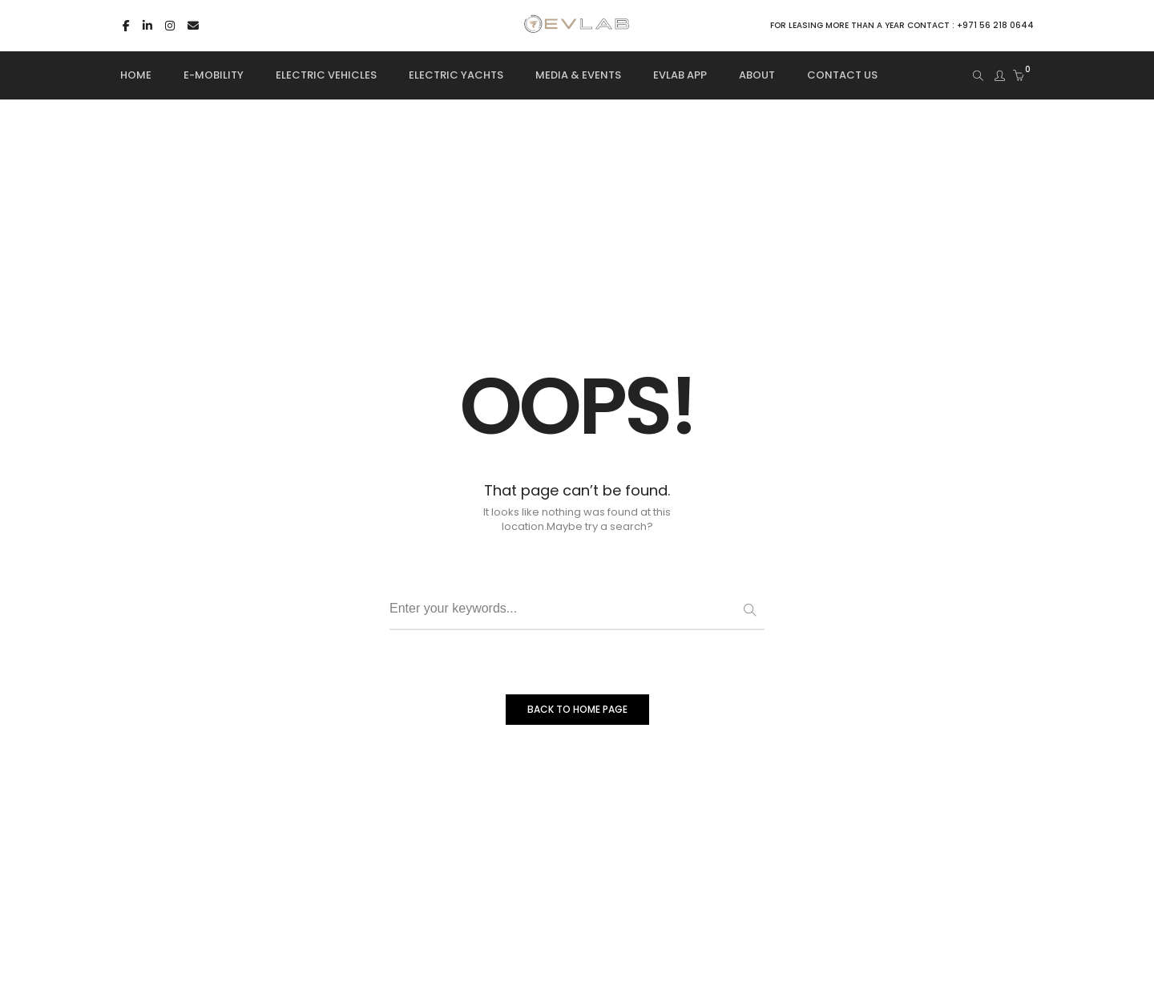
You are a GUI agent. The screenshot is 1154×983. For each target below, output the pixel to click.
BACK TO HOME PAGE (577, 709)
